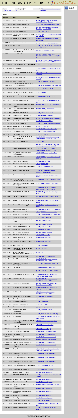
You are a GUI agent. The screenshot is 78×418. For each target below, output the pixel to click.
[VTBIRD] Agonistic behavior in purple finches (48, 214)
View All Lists (7, 10)
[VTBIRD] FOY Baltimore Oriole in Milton (46, 212)
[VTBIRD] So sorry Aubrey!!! (43, 329)
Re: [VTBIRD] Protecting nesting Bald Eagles (48, 179)
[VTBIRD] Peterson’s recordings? (44, 369)
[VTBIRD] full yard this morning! (44, 113)
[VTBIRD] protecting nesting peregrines (46, 321)
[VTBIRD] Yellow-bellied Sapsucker (45, 81)
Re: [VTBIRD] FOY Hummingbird (44, 296)
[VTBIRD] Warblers (41, 92)
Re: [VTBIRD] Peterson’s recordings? (46, 256)
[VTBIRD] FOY (40, 252)
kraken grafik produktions (43, 416)
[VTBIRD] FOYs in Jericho (43, 235)
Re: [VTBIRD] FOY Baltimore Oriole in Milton (48, 105)
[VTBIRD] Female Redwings (43, 217)
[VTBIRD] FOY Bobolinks (42, 134)
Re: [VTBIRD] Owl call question (44, 372)
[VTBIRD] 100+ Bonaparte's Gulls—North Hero (48, 85)
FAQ (15, 10)
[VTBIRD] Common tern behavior (44, 365)
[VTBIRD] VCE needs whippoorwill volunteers (48, 123)
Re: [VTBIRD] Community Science (45, 307)
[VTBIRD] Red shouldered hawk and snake (47, 24)
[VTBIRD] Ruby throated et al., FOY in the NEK (48, 118)
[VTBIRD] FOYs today (41, 304)
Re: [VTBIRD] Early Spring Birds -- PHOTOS (47, 384)
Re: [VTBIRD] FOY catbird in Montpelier (46, 129)
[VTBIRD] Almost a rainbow (43, 126)
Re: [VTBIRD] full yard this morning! (45, 96)
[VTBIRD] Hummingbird (42, 245)
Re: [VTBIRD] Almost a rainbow (44, 115)
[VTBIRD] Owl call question (43, 400)
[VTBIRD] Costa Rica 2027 (43, 31)
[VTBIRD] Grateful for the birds (44, 64)
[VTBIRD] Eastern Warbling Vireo (44, 325)
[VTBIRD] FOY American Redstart (45, 166)
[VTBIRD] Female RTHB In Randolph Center (47, 43)
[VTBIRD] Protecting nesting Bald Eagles (46, 183)
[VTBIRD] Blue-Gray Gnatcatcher (44, 88)
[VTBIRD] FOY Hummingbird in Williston (46, 153)
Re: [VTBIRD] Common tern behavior (46, 353)
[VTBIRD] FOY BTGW (42, 164)
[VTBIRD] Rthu (40, 141)
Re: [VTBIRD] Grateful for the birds (45, 50)
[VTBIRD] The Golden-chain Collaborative (47, 263)
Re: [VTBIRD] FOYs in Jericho (44, 224)
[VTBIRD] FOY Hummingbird (43, 226)
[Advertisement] (71, 41)
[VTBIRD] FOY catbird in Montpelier (45, 131)
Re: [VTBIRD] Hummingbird (43, 220)
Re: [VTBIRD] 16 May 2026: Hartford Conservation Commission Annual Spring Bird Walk (48, 55)
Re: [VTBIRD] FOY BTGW (43, 161)
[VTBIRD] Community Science (44, 309)
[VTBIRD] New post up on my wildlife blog (47, 314)
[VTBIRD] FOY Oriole (41, 248)
